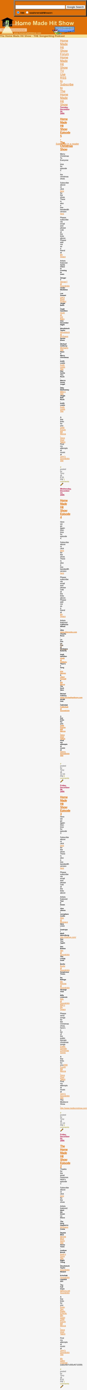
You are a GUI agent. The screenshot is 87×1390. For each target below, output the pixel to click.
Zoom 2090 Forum (63, 1319)
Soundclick (65, 1270)
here (62, 191)
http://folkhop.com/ (68, 937)
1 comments (64, 480)
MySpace (64, 1227)
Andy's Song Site (63, 1256)
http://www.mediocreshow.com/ (73, 1108)
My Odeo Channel (63, 1361)
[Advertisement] (66, 84)
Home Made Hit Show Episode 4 (65, 509)
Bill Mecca (62, 683)
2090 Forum (63, 429)
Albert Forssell (63, 678)
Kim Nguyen (63, 672)
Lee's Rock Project (63, 299)
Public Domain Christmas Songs (64, 1049)
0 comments (64, 777)
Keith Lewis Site (62, 367)
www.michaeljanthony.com (71, 697)
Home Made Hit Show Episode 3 (65, 806)
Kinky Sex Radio (62, 1309)
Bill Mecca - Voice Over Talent (63, 437)
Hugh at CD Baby (62, 316)
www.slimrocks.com (68, 632)
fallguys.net (65, 1291)
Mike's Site (63, 393)
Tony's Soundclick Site (65, 458)
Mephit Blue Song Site (63, 1240)
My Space (63, 256)
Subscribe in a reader (67, 143)
